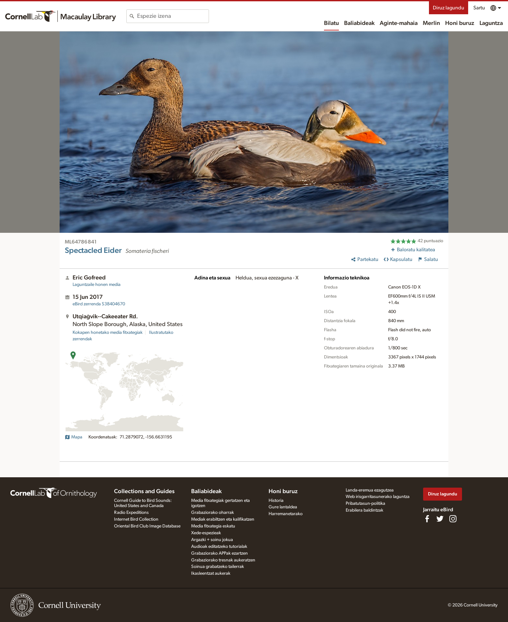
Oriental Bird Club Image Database (147, 526)
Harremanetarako (286, 514)
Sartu (479, 7)
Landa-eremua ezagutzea (370, 490)
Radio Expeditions (131, 512)
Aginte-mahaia (399, 23)
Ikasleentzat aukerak (210, 573)
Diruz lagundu (448, 7)
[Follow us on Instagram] (453, 519)
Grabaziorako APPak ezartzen (219, 553)
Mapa (73, 437)
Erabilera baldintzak (364, 510)
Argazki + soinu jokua (212, 539)
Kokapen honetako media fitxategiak (108, 332)
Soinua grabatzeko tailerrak (217, 566)
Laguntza (491, 23)
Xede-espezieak (206, 533)
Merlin (431, 23)
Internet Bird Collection (136, 519)
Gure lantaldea (283, 507)
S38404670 (99, 304)
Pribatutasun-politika (365, 503)
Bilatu (331, 23)
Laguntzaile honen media (97, 284)
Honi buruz (459, 23)
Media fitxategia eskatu (213, 526)
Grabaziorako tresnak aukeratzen (223, 560)
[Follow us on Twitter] (440, 519)
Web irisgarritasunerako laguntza (378, 496)
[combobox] (173, 16)
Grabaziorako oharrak (212, 512)
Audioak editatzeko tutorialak (219, 546)
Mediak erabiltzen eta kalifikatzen (222, 519)
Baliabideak (359, 23)
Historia (276, 500)
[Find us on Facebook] (427, 519)
